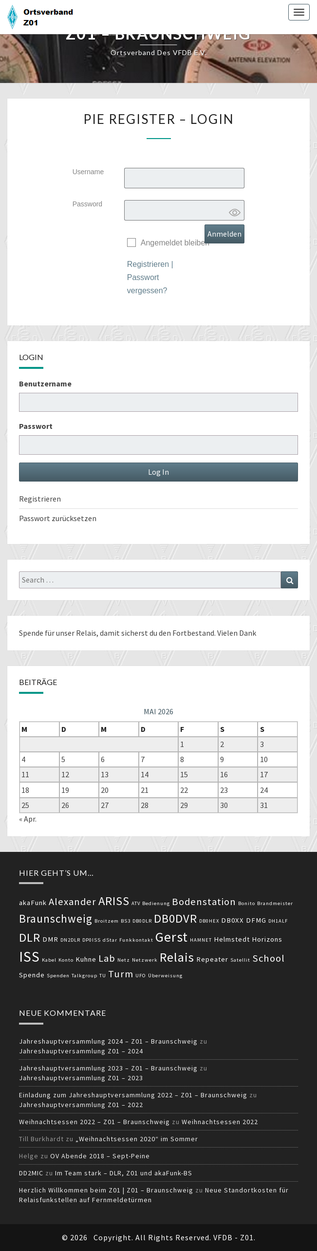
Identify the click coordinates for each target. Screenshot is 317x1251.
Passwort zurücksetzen (57, 518)
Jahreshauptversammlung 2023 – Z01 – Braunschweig (108, 1068)
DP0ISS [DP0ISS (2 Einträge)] (91, 940)
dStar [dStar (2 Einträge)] (110, 940)
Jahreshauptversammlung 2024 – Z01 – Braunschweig (108, 1041)
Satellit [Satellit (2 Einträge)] (240, 960)
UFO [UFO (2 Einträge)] (140, 975)
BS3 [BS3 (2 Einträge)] (126, 921)
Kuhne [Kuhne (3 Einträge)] (85, 959)
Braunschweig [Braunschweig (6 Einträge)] (56, 918)
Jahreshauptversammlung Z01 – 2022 (81, 1104)
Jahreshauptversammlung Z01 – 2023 (81, 1077)
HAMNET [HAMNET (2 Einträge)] (201, 940)
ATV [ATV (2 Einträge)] (135, 903)
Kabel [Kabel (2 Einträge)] (49, 960)
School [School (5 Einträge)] (268, 958)
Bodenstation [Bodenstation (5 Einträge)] (204, 901)
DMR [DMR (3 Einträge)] (50, 939)
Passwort (36, 426)
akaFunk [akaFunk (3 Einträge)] (33, 902)
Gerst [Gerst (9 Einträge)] (171, 937)
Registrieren (148, 264)
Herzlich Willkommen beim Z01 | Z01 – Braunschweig (106, 1190)
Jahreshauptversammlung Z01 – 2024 (81, 1051)
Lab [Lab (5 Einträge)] (106, 958)
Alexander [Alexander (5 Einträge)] (72, 901)
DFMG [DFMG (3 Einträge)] (256, 920)
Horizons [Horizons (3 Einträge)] (267, 939)
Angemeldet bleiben (175, 243)
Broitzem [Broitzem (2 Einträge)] (106, 921)
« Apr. (28, 819)
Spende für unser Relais (57, 633)
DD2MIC (31, 1173)
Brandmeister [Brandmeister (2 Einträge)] (275, 903)
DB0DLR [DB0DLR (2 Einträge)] (142, 921)
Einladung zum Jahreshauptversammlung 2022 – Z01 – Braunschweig (133, 1094)
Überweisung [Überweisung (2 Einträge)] (165, 975)
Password (87, 204)
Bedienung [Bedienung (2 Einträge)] (156, 903)
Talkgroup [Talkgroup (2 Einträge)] (84, 975)
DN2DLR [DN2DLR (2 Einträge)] (70, 940)
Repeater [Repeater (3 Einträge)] (212, 959)
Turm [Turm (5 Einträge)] (120, 974)
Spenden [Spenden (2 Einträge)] (58, 975)
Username (88, 172)
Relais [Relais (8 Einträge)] (177, 957)
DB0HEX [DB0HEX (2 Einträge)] (209, 921)
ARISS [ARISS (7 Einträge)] (114, 900)
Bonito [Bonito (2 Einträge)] (246, 903)
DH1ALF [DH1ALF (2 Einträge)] (278, 921)
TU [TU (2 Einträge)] (102, 975)
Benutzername (45, 383)
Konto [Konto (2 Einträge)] (66, 960)
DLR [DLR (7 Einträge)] (29, 937)
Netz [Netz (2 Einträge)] (123, 960)
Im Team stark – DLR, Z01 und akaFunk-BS (123, 1173)
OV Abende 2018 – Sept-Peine (100, 1155)
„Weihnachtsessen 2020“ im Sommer (136, 1138)
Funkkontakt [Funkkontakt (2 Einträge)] (136, 940)
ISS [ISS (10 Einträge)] (29, 957)
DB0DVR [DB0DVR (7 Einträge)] (175, 918)
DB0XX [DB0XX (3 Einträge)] (232, 920)
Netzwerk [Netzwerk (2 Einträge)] (145, 960)
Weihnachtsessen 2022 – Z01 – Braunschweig (94, 1121)
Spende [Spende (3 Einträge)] (32, 974)
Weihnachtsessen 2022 (220, 1121)
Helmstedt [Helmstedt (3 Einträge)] (232, 939)
